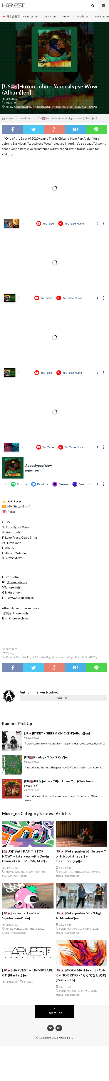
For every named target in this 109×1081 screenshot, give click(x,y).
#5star (9, 106)
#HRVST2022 (37, 928)
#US (84, 106)
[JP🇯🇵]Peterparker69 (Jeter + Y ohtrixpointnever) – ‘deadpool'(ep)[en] (81, 856)
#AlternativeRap (41, 106)
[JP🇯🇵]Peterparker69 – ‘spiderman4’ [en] (20, 915)
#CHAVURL (66, 871)
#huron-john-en (19, 618)
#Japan (59, 875)
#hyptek (96, 871)
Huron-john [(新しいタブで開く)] (15, 592)
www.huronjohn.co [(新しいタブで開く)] (21, 597)
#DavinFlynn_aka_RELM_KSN (23, 871)
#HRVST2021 (88, 990)
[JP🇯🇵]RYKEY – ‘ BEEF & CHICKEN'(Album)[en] (57, 733)
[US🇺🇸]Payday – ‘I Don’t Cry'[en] (47, 757)
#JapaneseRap (72, 875)
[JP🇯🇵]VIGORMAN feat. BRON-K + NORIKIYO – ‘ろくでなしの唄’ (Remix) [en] (81, 975)
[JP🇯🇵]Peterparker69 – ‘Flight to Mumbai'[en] (80, 915)
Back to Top (54, 1013)
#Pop (70, 106)
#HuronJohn (58, 106)
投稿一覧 (62, 698)
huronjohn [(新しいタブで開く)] (15, 587)
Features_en (30, 16)
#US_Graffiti (20, 875)
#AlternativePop (22, 106)
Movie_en (83, 16)
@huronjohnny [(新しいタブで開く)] (17, 582)
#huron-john (21, 613)
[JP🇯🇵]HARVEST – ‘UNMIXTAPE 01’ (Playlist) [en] (27, 972)
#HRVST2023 (82, 871)
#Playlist (28, 981)
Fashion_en (102, 16)
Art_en (66, 16)
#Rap (77, 106)
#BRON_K (73, 990)
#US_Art (7, 875)
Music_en (50, 16)
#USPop (93, 106)
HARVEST (65, 1037)
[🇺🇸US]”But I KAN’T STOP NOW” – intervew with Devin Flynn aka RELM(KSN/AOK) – (25, 856)
